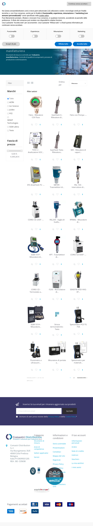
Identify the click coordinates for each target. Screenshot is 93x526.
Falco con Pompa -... (78, 115)
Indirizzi (75, 455)
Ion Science (14, 106)
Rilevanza (75, 83)
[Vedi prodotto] (40, 124)
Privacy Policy (53, 416)
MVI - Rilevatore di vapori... (78, 151)
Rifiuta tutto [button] (63, 44)
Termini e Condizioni (57, 479)
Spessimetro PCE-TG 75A (78, 325)
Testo (11, 130)
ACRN (11, 102)
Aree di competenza (39, 448)
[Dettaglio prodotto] (32, 124)
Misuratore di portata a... (57, 361)
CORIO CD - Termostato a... (36, 290)
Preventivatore (59, 448)
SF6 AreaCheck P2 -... (36, 185)
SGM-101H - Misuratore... (36, 325)
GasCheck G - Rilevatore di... (57, 116)
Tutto (11, 98)
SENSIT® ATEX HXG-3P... (78, 290)
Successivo (82, 378)
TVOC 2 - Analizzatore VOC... (36, 151)
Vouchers (75, 459)
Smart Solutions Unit (59, 485)
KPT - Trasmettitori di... (57, 255)
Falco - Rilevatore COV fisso (36, 116)
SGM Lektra (14, 126)
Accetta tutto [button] (82, 44)
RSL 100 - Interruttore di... (78, 186)
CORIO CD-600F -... (78, 254)
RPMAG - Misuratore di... (78, 220)
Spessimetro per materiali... (78, 361)
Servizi (36, 457)
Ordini (74, 447)
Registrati (57, 460)
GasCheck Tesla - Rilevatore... (57, 151)
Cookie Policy (71, 416)
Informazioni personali (77, 442)
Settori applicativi (41, 453)
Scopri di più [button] (11, 44)
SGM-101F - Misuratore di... (36, 255)
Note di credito (78, 451)
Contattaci (57, 452)
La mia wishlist (78, 463)
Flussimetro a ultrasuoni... (36, 361)
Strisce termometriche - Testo (57, 326)
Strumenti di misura (39, 442)
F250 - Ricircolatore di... (57, 290)
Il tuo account (79, 435)
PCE (10, 113)
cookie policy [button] (44, 16)
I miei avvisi (76, 467)
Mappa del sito (59, 456)
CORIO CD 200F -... (36, 219)
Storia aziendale (59, 444)
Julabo (12, 109)
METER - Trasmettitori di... (57, 186)
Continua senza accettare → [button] (79, 4)
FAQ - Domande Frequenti (59, 473)
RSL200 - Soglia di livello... (57, 220)
